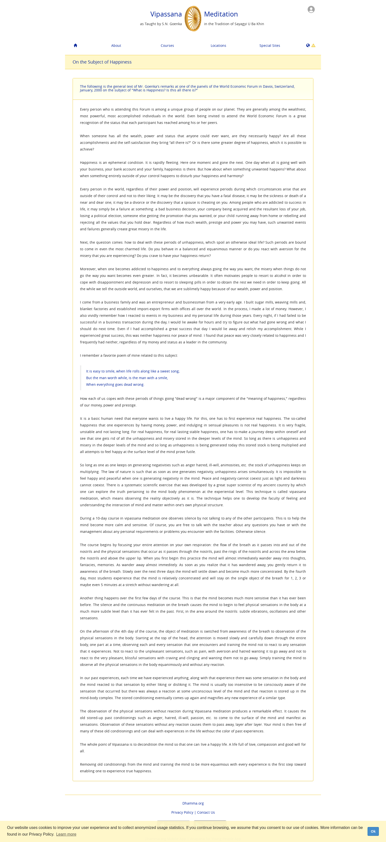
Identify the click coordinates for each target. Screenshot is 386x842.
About (116, 45)
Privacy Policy (182, 812)
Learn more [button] (66, 834)
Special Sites (269, 45)
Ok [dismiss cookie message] (373, 831)
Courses (167, 45)
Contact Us (206, 812)
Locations (218, 45)
